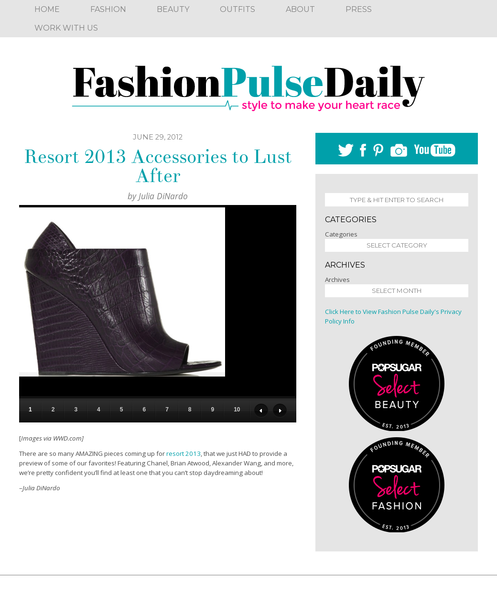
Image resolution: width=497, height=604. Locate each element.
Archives (337, 279)
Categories (341, 234)
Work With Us (66, 27)
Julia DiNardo (163, 196)
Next (280, 411)
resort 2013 (183, 453)
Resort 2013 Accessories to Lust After (158, 166)
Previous (261, 411)
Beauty (173, 9)
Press (359, 9)
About (300, 9)
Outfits (237, 9)
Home (47, 9)
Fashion (108, 9)
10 (237, 409)
